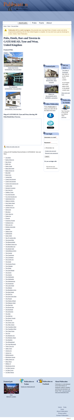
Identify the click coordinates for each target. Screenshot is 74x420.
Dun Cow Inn (9, 190)
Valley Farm (8, 348)
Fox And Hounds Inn (11, 196)
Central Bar (8, 177)
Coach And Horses (10, 179)
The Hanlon (8, 275)
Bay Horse (8, 162)
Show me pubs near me (12, 146)
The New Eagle (9, 292)
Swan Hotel (8, 235)
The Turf (7, 333)
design (69, 418)
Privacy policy (62, 413)
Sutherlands (8, 233)
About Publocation (62, 411)
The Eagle (8, 262)
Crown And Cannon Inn (11, 183)
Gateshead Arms (10, 199)
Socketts (7, 229)
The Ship (7, 314)
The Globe (8, 268)
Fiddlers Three (9, 192)
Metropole (8, 209)
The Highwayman (10, 281)
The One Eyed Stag (10, 296)
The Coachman (9, 255)
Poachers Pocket (10, 220)
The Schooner (9, 311)
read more (63, 117)
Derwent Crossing (10, 188)
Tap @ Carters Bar (10, 238)
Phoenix (7, 218)
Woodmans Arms (10, 366)
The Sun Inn (8, 320)
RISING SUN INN (10, 227)
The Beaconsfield (10, 242)
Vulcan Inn (8, 353)
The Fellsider (9, 266)
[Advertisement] (37, 16)
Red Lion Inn (9, 225)
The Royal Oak (9, 307)
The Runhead (9, 309)
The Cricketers (9, 257)
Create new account (50, 151)
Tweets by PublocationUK (28, 386)
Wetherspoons (9, 355)
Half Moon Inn (9, 205)
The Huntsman (9, 283)
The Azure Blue (9, 240)
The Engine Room (10, 264)
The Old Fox (8, 294)
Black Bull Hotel (9, 168)
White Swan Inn (9, 359)
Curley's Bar (8, 186)
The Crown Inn (9, 259)
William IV (8, 363)
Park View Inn (9, 214)
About (49, 23)
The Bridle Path (9, 249)
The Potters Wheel (10, 301)
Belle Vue (8, 164)
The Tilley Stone (9, 324)
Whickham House (10, 357)
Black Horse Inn (9, 170)
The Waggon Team (10, 337)
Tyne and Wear (14, 26)
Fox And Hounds (10, 194)
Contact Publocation (62, 415)
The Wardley (8, 340)
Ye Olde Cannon (10, 368)
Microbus (8, 212)
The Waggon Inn (10, 335)
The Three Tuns (9, 322)
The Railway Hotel (10, 303)
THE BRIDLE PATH (10, 251)
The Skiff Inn (8, 316)
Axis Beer (8, 157)
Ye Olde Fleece (9, 372)
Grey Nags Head (10, 203)
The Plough (8, 298)
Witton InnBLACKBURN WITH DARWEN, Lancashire (51, 96)
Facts (41, 23)
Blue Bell (7, 173)
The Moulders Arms (10, 290)
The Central (8, 253)
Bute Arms (8, 175)
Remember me (50, 148)
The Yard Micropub (10, 344)
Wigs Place (8, 361)
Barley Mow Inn (9, 160)
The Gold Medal (9, 270)
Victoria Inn (8, 351)
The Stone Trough (10, 318)
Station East (8, 231)
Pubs (34, 23)
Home (5, 26)
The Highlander (9, 277)
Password (47, 142)
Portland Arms (9, 222)
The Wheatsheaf (10, 342)
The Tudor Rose (9, 331)
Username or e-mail (50, 137)
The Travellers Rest (10, 327)
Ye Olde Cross (9, 370)
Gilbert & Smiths (9, 201)
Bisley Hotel (8, 166)
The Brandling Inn (10, 246)
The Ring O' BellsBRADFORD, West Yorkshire (51, 80)
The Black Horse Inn (11, 244)
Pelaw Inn (8, 216)
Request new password (51, 153)
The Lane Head (9, 285)
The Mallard (8, 288)
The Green (8, 272)
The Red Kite (9, 305)
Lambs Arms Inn (9, 207)
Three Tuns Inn (9, 346)
